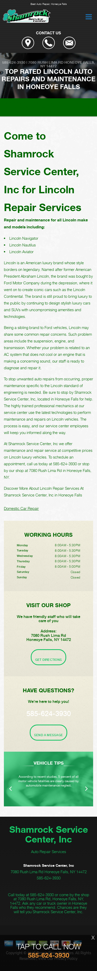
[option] (48, 779)
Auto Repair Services (48, 851)
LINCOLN (47, 111)
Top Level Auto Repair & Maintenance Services (47, 105)
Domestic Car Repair (21, 508)
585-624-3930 (13, 62)
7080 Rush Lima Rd (45, 62)
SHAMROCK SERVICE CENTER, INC (36, 103)
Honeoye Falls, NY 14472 (67, 64)
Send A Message (48, 735)
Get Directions (48, 660)
